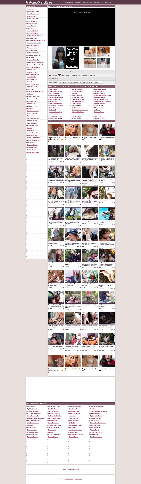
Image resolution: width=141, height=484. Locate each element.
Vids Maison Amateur (33, 118)
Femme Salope (31, 69)
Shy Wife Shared (32, 23)
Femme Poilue (31, 150)
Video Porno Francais (33, 18)
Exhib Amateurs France (34, 140)
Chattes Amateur (32, 147)
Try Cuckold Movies (33, 60)
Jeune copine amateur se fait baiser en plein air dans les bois (56, 179)
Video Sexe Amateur (33, 14)
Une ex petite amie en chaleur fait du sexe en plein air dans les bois (72, 159)
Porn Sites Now (32, 26)
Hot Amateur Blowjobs (34, 43)
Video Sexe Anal (32, 82)
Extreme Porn (78, 479)
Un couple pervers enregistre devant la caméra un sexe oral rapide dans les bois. (72, 201)
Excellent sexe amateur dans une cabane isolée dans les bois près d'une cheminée (106, 264)
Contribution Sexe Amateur (35, 91)
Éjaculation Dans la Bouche (35, 65)
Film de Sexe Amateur (33, 74)
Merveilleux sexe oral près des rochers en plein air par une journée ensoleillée (72, 243)
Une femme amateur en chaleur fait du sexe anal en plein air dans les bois (90, 159)
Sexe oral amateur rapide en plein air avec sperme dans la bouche (55, 222)
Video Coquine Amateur (34, 35)
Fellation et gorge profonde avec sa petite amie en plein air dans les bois (73, 180)
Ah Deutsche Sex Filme (34, 55)
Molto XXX (30, 89)
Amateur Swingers (32, 72)
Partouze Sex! (31, 130)
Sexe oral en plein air (87, 221)
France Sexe (31, 116)
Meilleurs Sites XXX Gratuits (35, 62)
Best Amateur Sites (33, 11)
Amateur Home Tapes (33, 96)
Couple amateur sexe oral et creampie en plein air (55, 242)
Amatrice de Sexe (32, 125)
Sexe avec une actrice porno (55, 346)
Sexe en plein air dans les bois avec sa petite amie (55, 159)
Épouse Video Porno (33, 99)
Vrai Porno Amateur (33, 84)
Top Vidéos (78, 2)
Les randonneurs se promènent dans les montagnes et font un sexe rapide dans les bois (90, 264)
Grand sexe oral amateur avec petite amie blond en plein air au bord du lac (89, 243)
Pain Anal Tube (31, 103)
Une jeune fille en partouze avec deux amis (71, 347)
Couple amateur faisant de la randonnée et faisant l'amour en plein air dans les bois (56, 201)
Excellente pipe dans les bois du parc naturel (55, 326)
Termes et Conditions (73, 469)
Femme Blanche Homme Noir (36, 40)
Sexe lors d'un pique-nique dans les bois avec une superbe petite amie (73, 306)
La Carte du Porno (32, 106)
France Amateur (32, 113)
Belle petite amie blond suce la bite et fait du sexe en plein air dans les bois (106, 159)
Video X (29, 128)
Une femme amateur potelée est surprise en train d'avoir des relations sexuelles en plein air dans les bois (90, 181)
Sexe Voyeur (31, 9)
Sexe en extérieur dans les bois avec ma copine (73, 284)
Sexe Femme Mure (32, 50)
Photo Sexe (108, 2)
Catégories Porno (98, 2)
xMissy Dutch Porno (33, 133)
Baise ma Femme (32, 101)
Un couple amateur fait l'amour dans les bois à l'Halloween (106, 326)
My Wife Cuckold (32, 21)
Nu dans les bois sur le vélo (89, 304)
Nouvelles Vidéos (68, 2)
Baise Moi (30, 108)
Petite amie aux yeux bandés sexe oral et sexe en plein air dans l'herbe (72, 222)
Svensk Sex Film (32, 38)
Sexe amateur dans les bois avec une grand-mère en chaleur (106, 285)
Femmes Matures (32, 33)
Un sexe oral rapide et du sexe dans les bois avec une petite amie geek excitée (89, 201)
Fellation (55, 78)
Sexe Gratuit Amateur (33, 67)
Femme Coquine (32, 120)
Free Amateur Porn (33, 111)
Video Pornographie (33, 52)
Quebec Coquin (32, 123)
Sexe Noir (30, 28)
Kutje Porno (30, 57)
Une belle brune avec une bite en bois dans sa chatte (89, 326)
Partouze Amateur (32, 135)
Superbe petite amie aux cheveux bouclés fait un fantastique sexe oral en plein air (106, 244)
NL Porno (30, 94)
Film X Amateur (31, 142)
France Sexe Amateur (33, 137)
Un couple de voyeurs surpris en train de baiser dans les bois (73, 326)
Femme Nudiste (32, 79)
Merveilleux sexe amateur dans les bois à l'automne (56, 284)
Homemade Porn (69, 479)
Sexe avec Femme (32, 48)
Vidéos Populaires (87, 2)
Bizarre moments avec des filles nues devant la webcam (89, 347)
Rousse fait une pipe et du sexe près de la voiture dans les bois (56, 305)
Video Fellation (31, 77)
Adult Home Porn (32, 86)
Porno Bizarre (31, 16)
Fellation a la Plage (33, 45)
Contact (64, 469)
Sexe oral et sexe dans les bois (106, 200)
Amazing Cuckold (32, 31)
